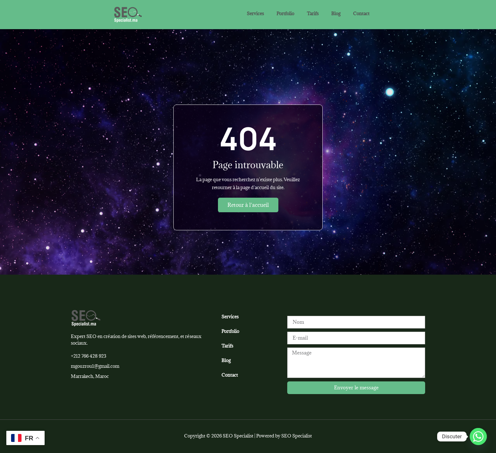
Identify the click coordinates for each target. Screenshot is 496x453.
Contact (361, 13)
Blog (335, 13)
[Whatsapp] (478, 436)
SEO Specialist (296, 436)
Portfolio (285, 13)
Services (255, 13)
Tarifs (313, 13)
